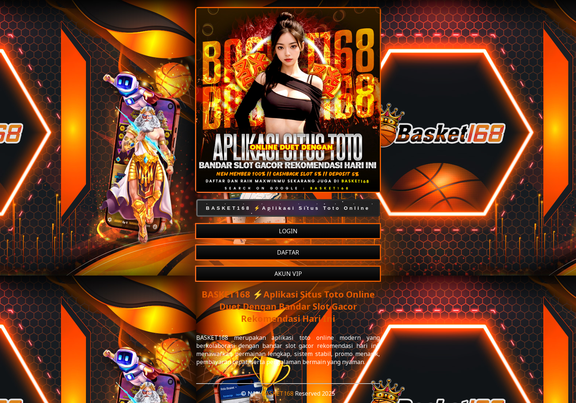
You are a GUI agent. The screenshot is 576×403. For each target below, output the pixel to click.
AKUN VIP (288, 274)
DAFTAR (288, 252)
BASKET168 (278, 393)
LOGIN (288, 231)
